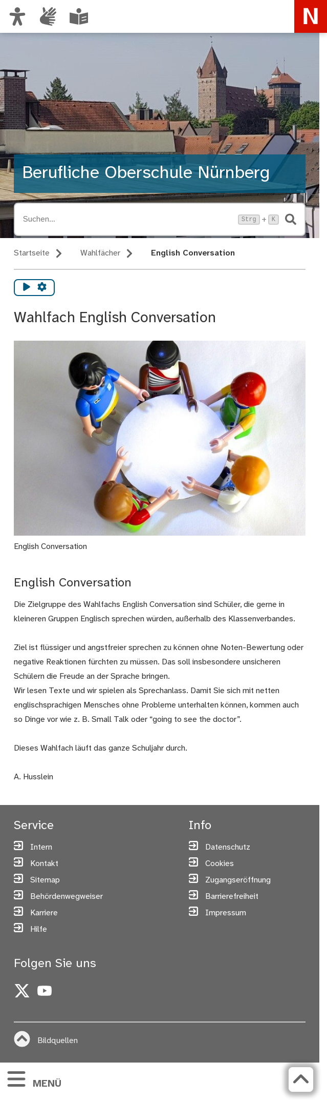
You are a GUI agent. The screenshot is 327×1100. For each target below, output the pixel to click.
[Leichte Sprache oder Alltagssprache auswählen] (79, 16)
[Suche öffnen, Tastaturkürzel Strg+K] (127, 219)
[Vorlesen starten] (26, 287)
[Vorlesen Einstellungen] (42, 287)
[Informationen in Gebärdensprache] (48, 16)
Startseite (32, 253)
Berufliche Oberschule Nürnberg (146, 173)
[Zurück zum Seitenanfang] (301, 1079)
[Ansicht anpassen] (17, 16)
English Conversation (193, 253)
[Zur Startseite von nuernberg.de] (310, 16)
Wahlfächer (100, 253)
